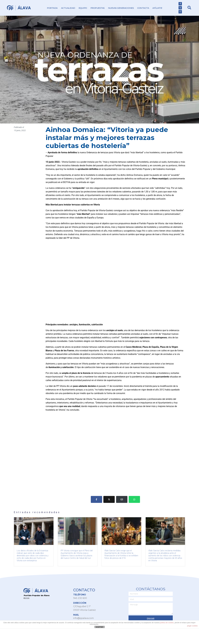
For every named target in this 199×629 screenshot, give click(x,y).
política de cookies (167, 623)
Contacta (143, 8)
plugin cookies (192, 626)
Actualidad (68, 8)
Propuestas (98, 8)
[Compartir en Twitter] (109, 499)
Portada (52, 8)
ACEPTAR (99, 627)
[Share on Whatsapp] (134, 499)
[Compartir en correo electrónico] (121, 499)
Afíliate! (157, 8)
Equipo (83, 8)
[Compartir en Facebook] (96, 499)
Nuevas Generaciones (121, 8)
